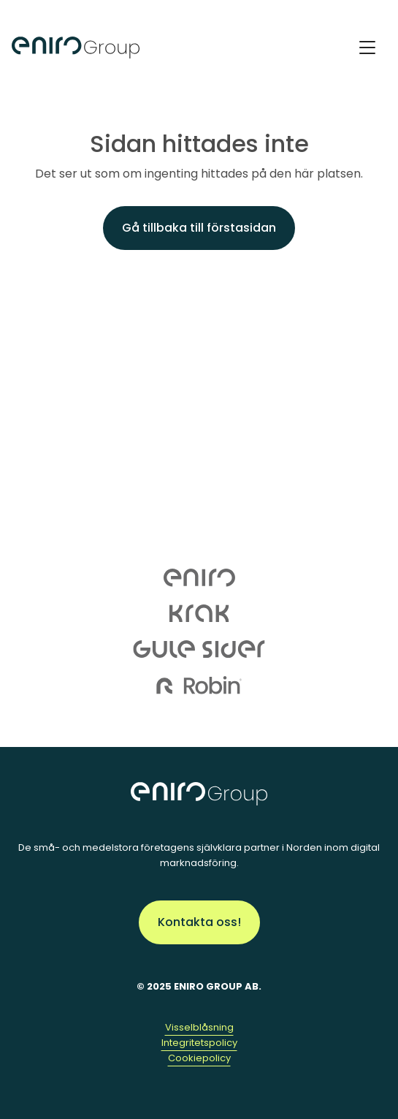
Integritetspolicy (199, 1043)
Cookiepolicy (199, 1058)
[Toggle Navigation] (367, 48)
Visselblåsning (199, 1027)
